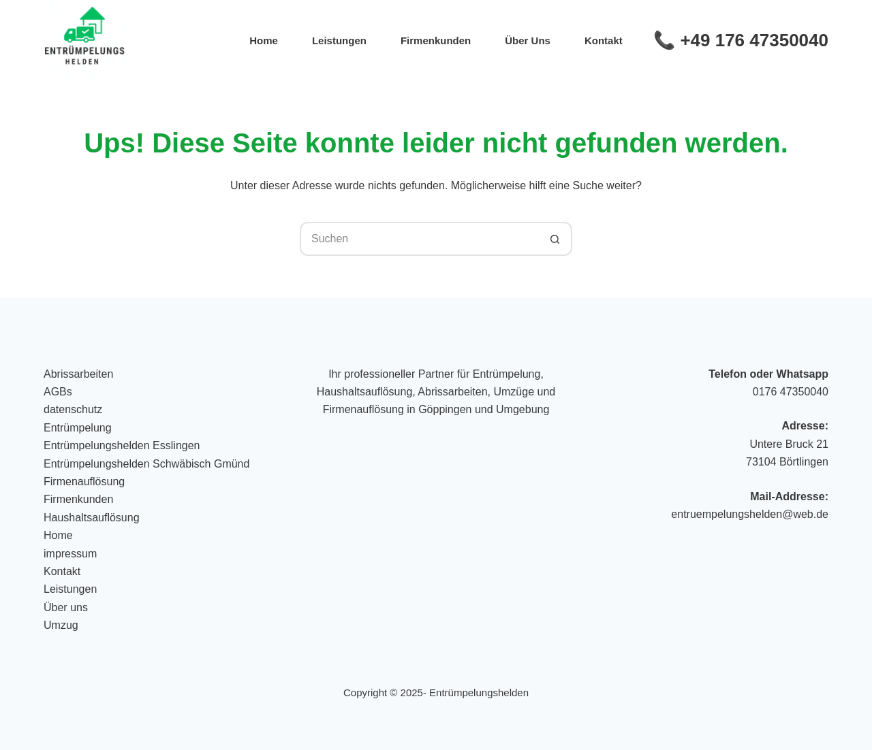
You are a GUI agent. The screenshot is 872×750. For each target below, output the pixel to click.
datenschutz (73, 409)
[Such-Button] (555, 239)
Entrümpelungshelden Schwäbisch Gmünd (146, 464)
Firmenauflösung (84, 481)
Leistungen (339, 40)
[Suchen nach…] (419, 239)
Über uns (527, 40)
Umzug (61, 625)
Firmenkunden (436, 40)
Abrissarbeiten (78, 374)
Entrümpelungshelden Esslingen (122, 445)
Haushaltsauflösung (92, 517)
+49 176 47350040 (754, 40)
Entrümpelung (78, 428)
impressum (70, 553)
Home (263, 40)
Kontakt (604, 40)
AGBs (58, 391)
